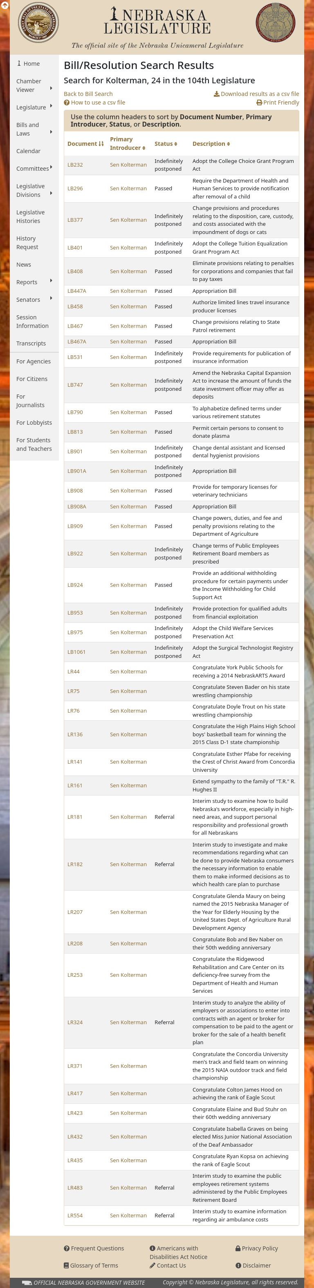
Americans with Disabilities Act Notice (179, 1252)
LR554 (75, 1215)
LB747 (75, 384)
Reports (34, 282)
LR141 (75, 761)
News (23, 264)
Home (31, 63)
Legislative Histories (30, 216)
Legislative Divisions (34, 190)
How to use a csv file (95, 102)
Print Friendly (277, 102)
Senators (34, 299)
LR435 (75, 1160)
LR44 (73, 671)
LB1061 (76, 651)
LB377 (75, 219)
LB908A (76, 506)
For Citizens (31, 379)
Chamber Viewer (34, 85)
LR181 (75, 816)
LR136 (75, 734)
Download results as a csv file (256, 94)
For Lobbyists (34, 422)
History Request (27, 242)
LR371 (75, 1066)
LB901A (76, 471)
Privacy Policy (257, 1248)
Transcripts (31, 343)
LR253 (75, 974)
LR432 (75, 1136)
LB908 (75, 490)
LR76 (73, 710)
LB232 (75, 164)
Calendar (28, 151)
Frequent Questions (94, 1248)
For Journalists (30, 400)
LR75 (73, 691)
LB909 (75, 526)
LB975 (75, 632)
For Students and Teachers (34, 444)
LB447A (76, 290)
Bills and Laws (34, 129)
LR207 (75, 912)
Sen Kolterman (128, 164)
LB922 (75, 553)
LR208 (75, 943)
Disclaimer (253, 1265)
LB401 (75, 247)
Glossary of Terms (91, 1265)
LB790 (75, 412)
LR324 (75, 1022)
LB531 (75, 357)
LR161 (75, 785)
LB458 (75, 306)
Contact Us (168, 1265)
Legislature (34, 107)
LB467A (76, 341)
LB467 (75, 326)
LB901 (75, 451)
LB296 (75, 188)
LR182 (75, 864)
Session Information (32, 321)
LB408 (75, 271)
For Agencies (33, 361)
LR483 (75, 1187)
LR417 (75, 1093)
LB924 (75, 584)
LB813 (75, 431)
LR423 (75, 1112)
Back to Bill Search (88, 94)
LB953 (75, 612)
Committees (34, 168)
